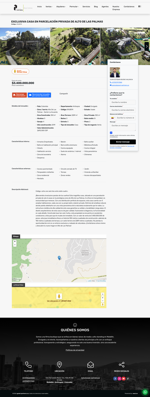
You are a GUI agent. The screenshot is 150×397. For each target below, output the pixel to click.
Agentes (105, 7)
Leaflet (89, 281)
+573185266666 (28, 378)
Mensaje (113, 122)
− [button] (14, 245)
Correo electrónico (116, 106)
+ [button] (14, 241)
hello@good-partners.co (90, 378)
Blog (96, 7)
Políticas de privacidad (75, 350)
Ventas (48, 7)
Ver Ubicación (53, 301)
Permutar (73, 7)
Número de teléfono (117, 114)
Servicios (86, 7)
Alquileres (60, 7)
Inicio (39, 7)
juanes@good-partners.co (120, 85)
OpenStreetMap (101, 281)
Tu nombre (114, 98)
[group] (25, 46)
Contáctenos (129, 7)
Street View (20, 71)
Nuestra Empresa (116, 8)
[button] (51, 62)
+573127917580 (117, 82)
